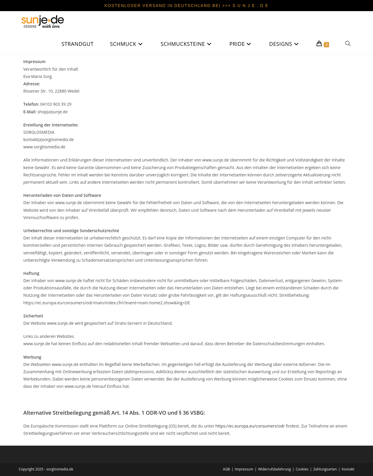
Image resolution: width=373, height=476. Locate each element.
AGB (226, 469)
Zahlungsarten (325, 469)
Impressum (244, 469)
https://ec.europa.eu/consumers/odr (250, 426)
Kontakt (348, 469)
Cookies (302, 469)
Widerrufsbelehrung (274, 469)
